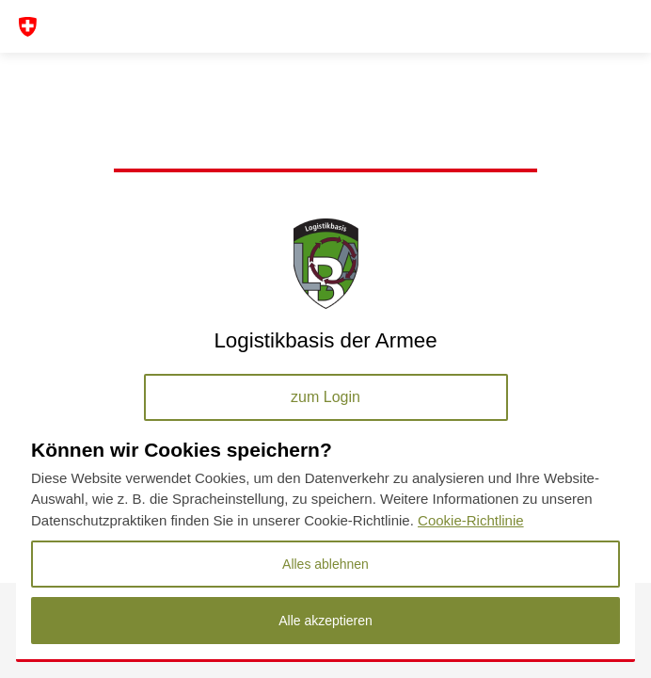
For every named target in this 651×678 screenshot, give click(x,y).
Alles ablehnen (325, 564)
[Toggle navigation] (37, 26)
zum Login (325, 397)
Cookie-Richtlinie (471, 520)
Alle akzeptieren (325, 620)
